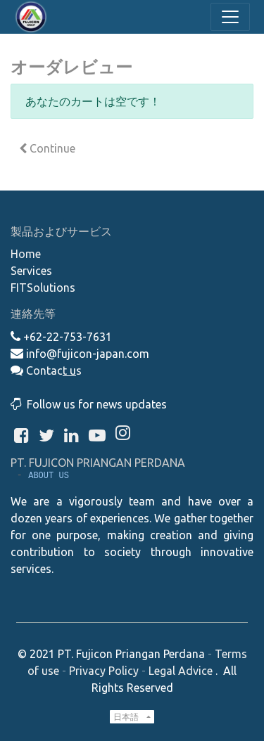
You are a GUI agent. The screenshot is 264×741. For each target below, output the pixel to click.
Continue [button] (47, 148)
